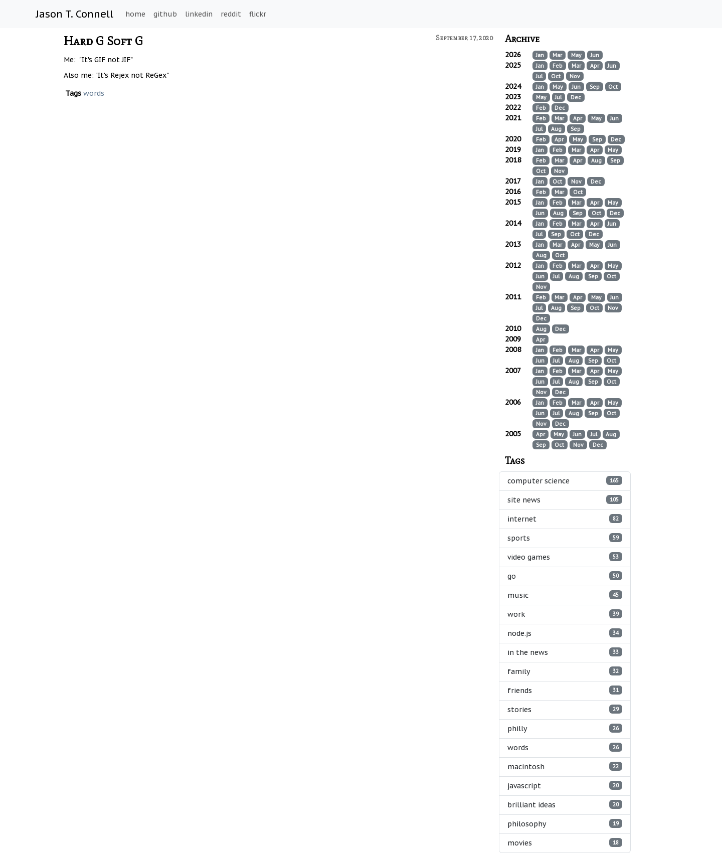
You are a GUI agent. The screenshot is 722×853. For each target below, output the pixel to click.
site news (564, 499)
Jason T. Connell (74, 14)
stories (564, 709)
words (93, 93)
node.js (564, 633)
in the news (564, 652)
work (564, 614)
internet (564, 519)
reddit (231, 14)
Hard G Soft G (103, 41)
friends (564, 690)
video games (564, 557)
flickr (257, 14)
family (564, 671)
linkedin (199, 14)
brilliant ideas (564, 804)
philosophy (564, 823)
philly (564, 728)
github (165, 14)
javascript (564, 785)
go (564, 576)
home (135, 14)
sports (564, 538)
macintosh (564, 766)
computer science (564, 480)
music (564, 595)
